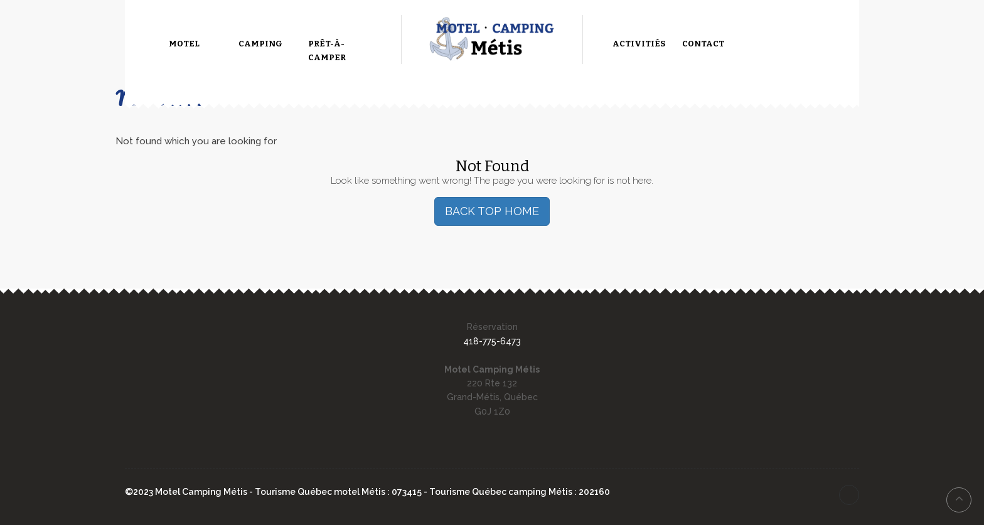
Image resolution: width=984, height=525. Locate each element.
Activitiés (638, 43)
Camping (260, 43)
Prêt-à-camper (327, 50)
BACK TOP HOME (492, 211)
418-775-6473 (492, 341)
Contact (703, 43)
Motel (184, 43)
